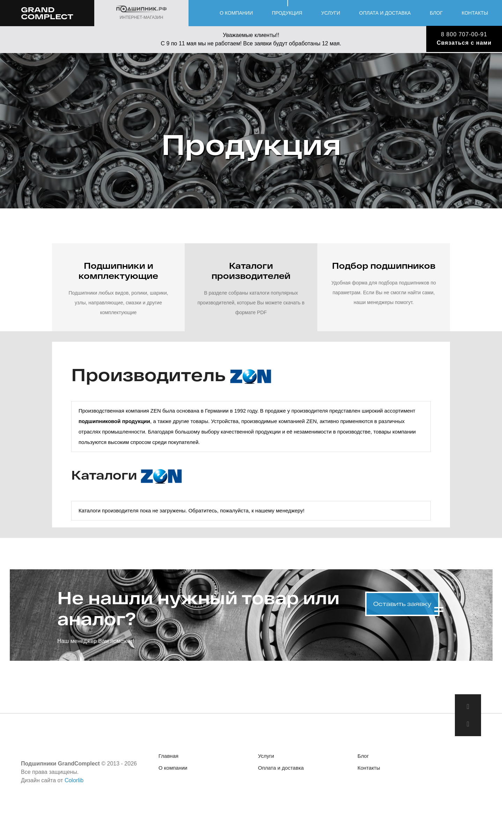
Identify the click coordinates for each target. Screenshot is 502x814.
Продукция (287, 13)
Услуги (330, 13)
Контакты (475, 13)
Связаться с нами (464, 43)
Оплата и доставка (385, 13)
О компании (236, 13)
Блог (436, 13)
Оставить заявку (402, 603)
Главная (168, 756)
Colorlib (74, 780)
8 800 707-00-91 (464, 34)
